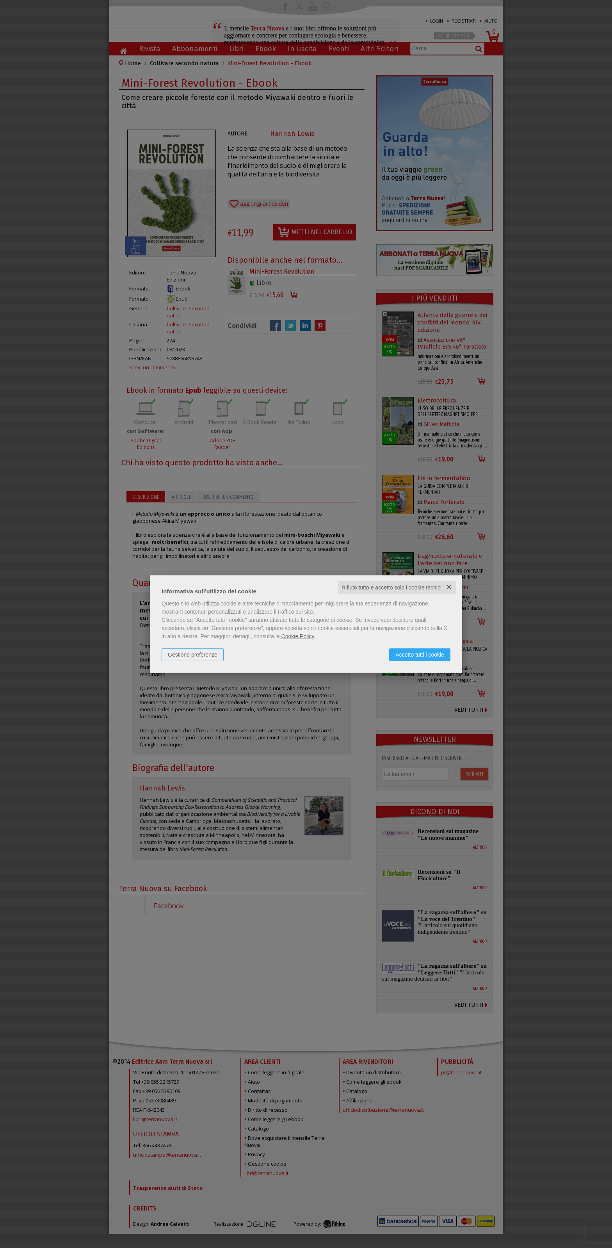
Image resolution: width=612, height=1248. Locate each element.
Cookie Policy (297, 636)
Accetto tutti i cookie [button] (419, 655)
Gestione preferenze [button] (192, 655)
